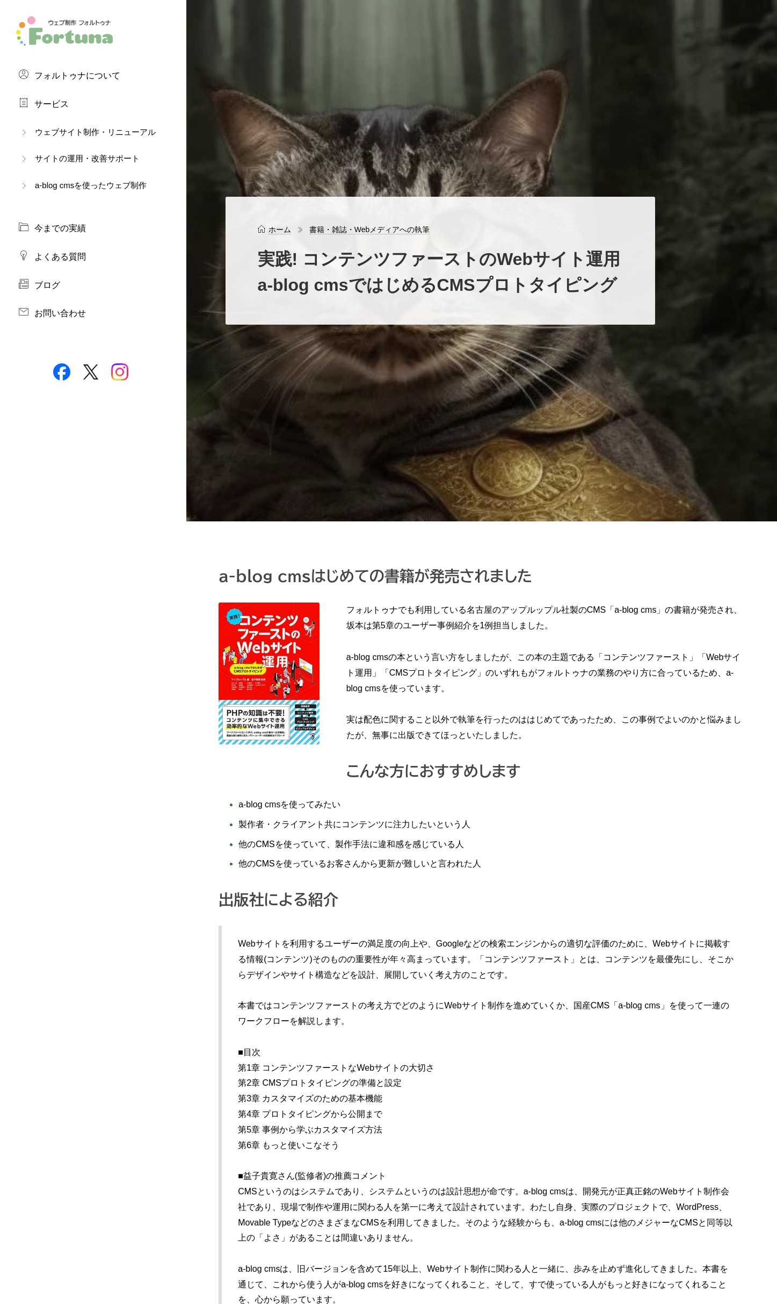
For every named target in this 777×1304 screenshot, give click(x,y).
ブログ (39, 284)
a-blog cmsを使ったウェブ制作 (83, 185)
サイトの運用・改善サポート (79, 158)
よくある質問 (52, 255)
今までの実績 (52, 227)
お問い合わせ (52, 312)
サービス (43, 103)
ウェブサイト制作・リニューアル (87, 132)
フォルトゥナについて (69, 74)
